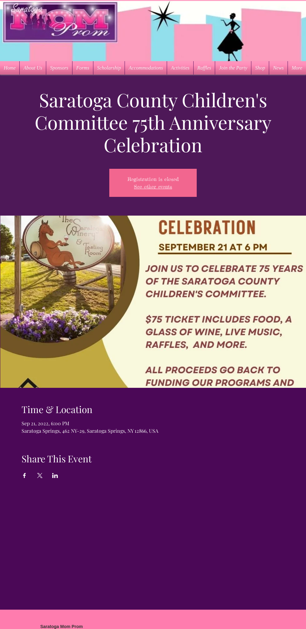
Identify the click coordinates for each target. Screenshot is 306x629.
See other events (153, 186)
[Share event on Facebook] (24, 475)
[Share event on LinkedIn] (55, 475)
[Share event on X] (40, 475)
